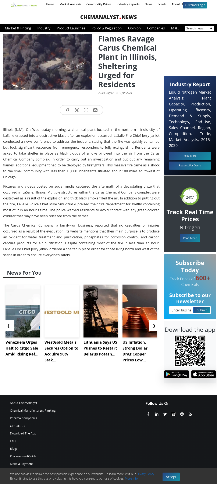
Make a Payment (21, 464)
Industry (43, 28)
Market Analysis (70, 4)
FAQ (13, 441)
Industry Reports (128, 4)
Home (50, 4)
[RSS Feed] (190, 413)
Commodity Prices (98, 4)
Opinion (134, 28)
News (148, 4)
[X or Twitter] (165, 413)
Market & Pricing (18, 28)
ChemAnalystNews (108, 17)
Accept (171, 476)
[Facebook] (148, 413)
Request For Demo (190, 165)
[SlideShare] (173, 413)
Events (162, 4)
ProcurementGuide (23, 456)
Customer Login (195, 5)
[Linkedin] (156, 413)
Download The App (23, 433)
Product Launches (71, 28)
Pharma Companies (23, 418)
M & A (176, 28)
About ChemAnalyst (23, 403)
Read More (190, 238)
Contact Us (17, 426)
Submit (202, 310)
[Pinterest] (182, 413)
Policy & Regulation (107, 28)
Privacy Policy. (145, 474)
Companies (156, 28)
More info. (131, 478)
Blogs (13, 449)
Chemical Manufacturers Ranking (33, 410)
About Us (181, 4)
